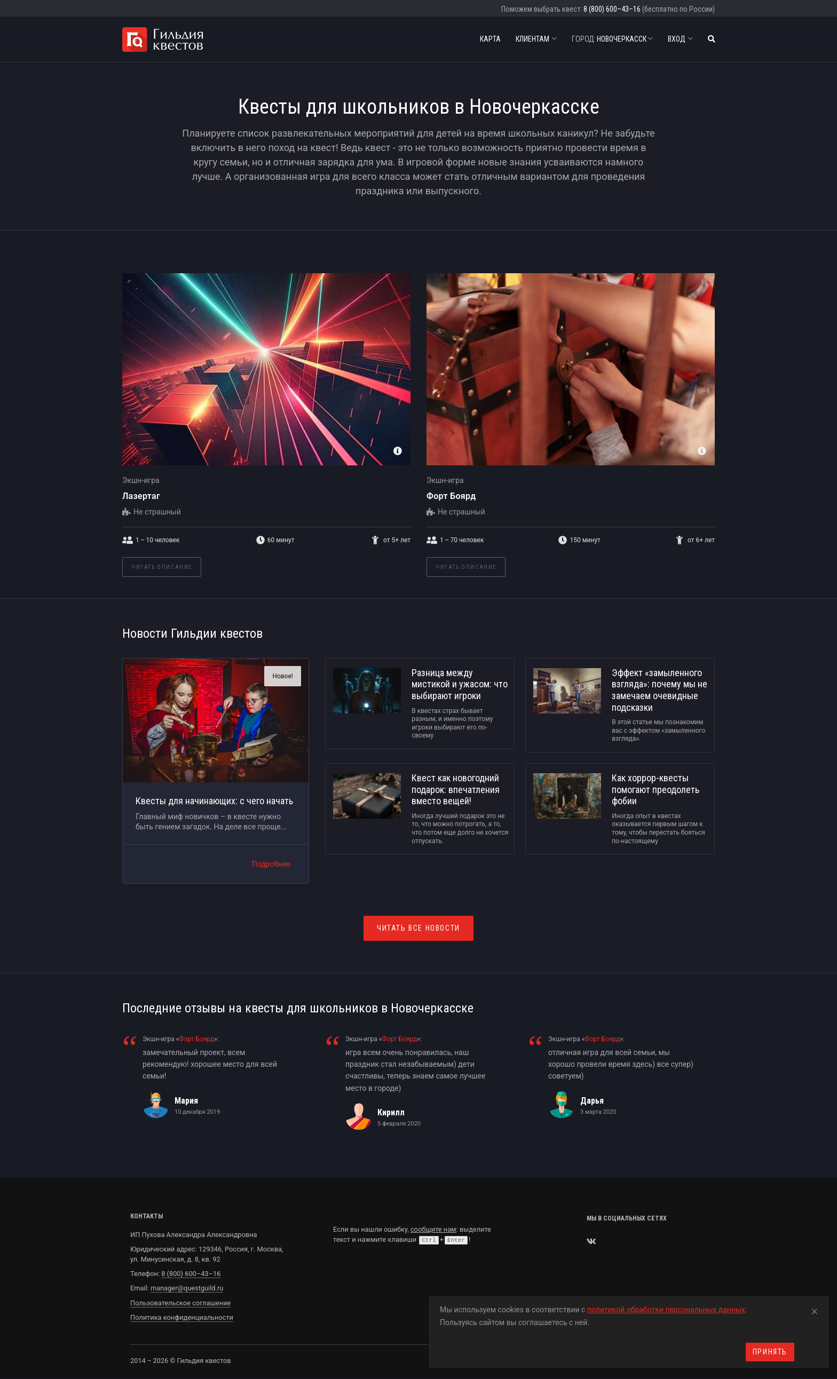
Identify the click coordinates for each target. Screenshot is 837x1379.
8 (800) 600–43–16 (612, 9)
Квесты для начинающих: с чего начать (214, 800)
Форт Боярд (451, 496)
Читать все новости (418, 928)
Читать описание (161, 567)
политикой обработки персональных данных (666, 1309)
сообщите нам (433, 1229)
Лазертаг (141, 496)
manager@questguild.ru (187, 1288)
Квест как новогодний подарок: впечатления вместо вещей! (456, 789)
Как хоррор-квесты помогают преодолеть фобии (655, 789)
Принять (770, 1352)
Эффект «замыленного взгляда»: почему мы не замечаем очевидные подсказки (659, 690)
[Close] (814, 1309)
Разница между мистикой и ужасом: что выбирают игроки (460, 684)
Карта (490, 39)
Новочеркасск (612, 39)
